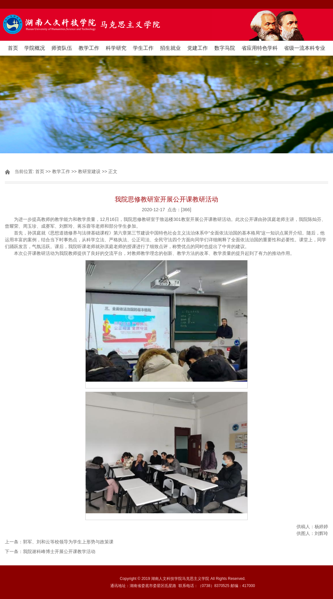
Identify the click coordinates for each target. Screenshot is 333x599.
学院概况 (34, 48)
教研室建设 (89, 171)
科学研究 (116, 48)
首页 (13, 48)
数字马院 (224, 48)
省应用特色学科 (260, 48)
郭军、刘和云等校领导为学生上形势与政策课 (68, 541)
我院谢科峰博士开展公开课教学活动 (59, 551)
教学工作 (89, 48)
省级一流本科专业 (304, 48)
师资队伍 (61, 48)
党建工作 (197, 48)
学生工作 (143, 48)
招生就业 (170, 48)
